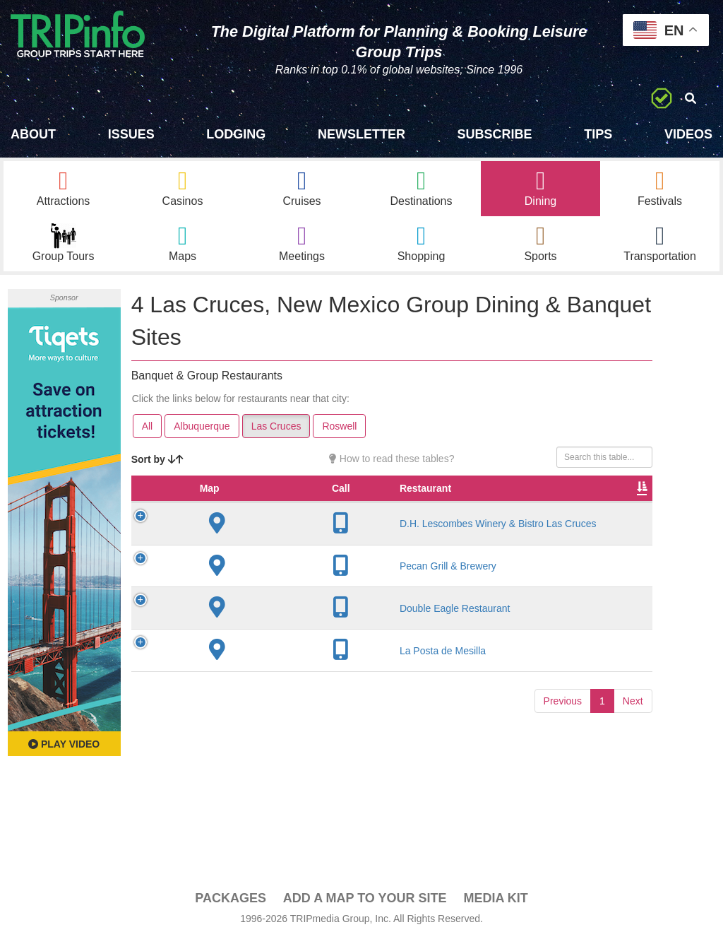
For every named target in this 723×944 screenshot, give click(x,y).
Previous (563, 759)
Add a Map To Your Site (365, 902)
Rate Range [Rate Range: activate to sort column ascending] (431, 499)
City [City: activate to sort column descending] (310, 506)
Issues (131, 134)
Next (633, 759)
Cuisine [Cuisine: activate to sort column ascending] (491, 506)
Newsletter (361, 134)
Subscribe (495, 134)
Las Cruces (276, 429)
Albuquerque (201, 429)
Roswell (339, 429)
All (147, 429)
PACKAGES (230, 902)
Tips (598, 134)
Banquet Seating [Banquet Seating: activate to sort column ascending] (611, 499)
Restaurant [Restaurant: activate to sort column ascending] (247, 506)
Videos (688, 134)
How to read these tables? (392, 462)
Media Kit (495, 902)
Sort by (157, 462)
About (33, 134)
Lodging (235, 134)
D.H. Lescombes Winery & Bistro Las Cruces (247, 562)
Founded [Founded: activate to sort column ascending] (367, 506)
